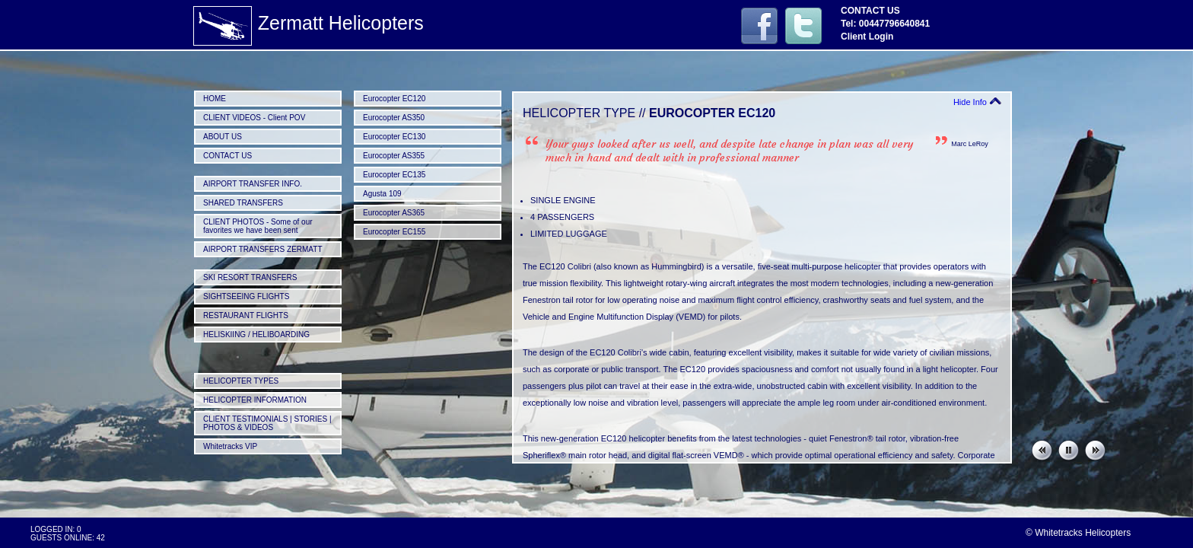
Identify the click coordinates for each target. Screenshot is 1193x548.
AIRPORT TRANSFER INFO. (252, 184)
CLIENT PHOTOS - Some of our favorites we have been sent (258, 226)
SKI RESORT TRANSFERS (250, 277)
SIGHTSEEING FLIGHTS (246, 296)
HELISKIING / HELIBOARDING (256, 334)
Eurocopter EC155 (394, 232)
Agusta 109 (382, 194)
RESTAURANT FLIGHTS (245, 315)
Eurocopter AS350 (394, 117)
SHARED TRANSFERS (243, 203)
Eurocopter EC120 (394, 98)
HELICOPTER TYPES (240, 381)
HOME (214, 98)
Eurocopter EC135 (394, 174)
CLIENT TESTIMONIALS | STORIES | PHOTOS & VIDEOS (267, 423)
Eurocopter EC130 (394, 136)
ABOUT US (222, 136)
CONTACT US (227, 155)
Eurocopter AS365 (394, 213)
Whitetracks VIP (230, 446)
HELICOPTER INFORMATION (255, 400)
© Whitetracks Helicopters (1078, 532)
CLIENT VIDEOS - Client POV (254, 117)
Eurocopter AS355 (394, 155)
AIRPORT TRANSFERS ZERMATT (263, 249)
